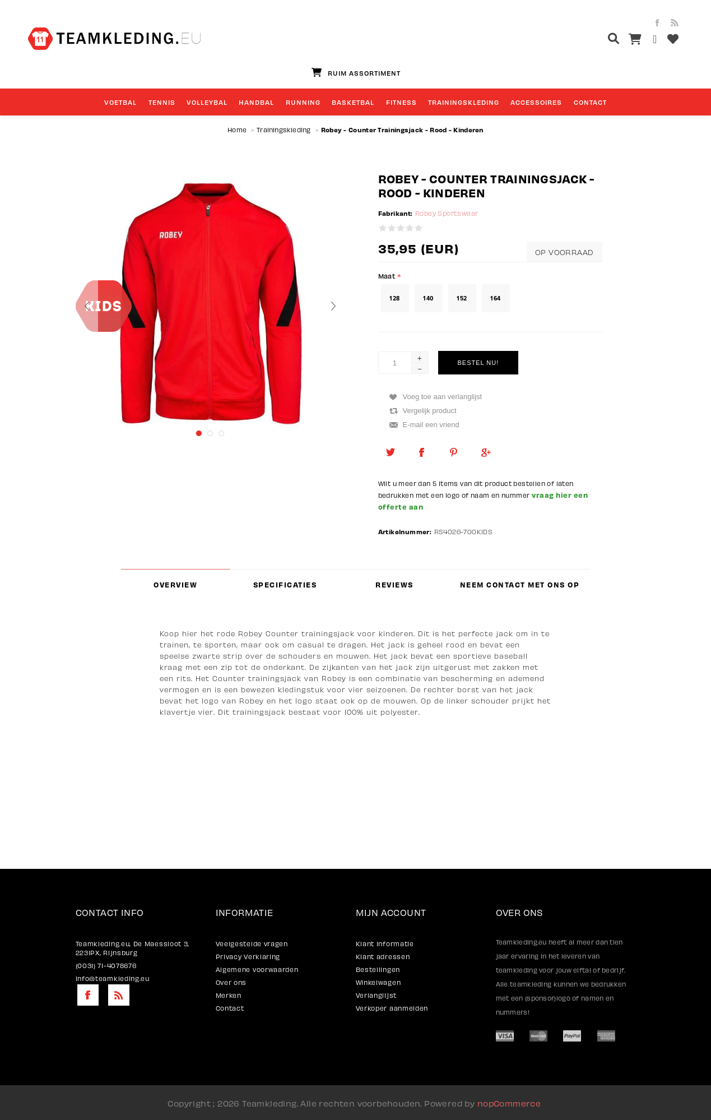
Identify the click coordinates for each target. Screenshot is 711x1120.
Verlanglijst (376, 995)
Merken (228, 995)
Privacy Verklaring (248, 956)
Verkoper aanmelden (392, 1007)
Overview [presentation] (175, 584)
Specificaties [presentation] (285, 584)
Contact (230, 1007)
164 (495, 298)
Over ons (231, 982)
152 (462, 298)
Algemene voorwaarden (257, 969)
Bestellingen (378, 969)
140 (428, 298)
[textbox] (592, 40)
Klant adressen (383, 956)
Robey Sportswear (446, 213)
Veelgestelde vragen (252, 943)
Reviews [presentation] (394, 584)
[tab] (175, 584)
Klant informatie (385, 943)
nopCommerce (509, 1102)
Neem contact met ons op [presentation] (520, 584)
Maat (387, 275)
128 (394, 298)
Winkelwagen (378, 982)
